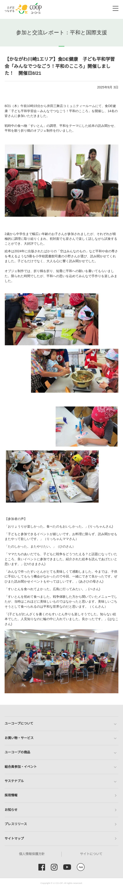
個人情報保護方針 (32, 854)
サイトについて (91, 854)
